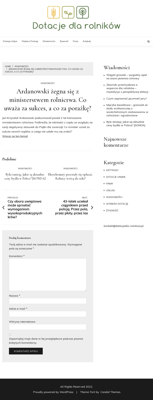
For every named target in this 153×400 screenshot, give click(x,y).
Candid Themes (110, 392)
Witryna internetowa (22, 321)
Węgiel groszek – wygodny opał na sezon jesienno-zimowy (126, 76)
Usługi (110, 190)
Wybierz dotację (30, 41)
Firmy (75, 41)
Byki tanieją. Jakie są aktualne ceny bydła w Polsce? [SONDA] (25, 177)
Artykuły (87, 41)
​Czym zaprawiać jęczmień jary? (126, 98)
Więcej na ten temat (15, 136)
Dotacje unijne (10, 41)
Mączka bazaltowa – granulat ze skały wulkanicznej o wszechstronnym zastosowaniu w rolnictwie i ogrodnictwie (127, 110)
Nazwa (14, 295)
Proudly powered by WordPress (53, 392)
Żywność (64, 41)
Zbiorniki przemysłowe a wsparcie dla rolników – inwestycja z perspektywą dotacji (127, 88)
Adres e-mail (18, 308)
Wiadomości (49, 41)
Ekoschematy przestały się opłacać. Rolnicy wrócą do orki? (70, 177)
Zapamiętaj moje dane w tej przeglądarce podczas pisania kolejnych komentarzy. (46, 340)
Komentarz (17, 256)
